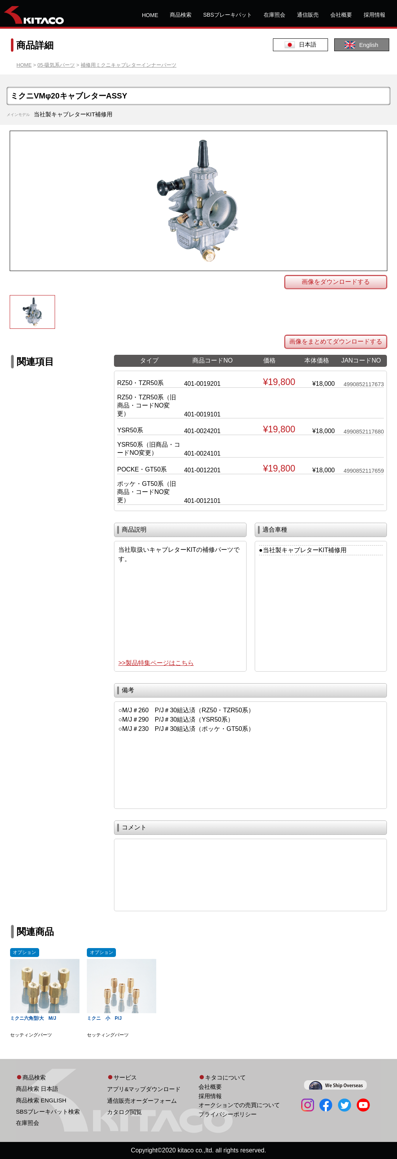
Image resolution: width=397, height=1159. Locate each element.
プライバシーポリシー (227, 1114)
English (361, 44)
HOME (150, 15)
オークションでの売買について (239, 1105)
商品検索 (181, 15)
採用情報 (374, 15)
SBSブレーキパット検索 (48, 1111)
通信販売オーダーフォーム (142, 1100)
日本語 (300, 44)
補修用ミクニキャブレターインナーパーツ (128, 65)
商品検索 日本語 (37, 1088)
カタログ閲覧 (124, 1112)
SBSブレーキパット (227, 15)
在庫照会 (274, 15)
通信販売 (308, 15)
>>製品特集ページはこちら (156, 663)
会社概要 (341, 15)
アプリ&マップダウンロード (144, 1089)
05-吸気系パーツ (56, 65)
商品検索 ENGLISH (41, 1100)
